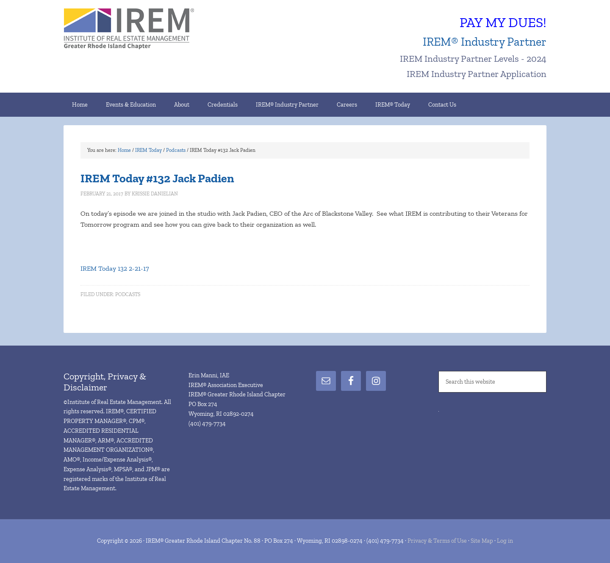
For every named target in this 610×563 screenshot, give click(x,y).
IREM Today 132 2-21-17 (114, 268)
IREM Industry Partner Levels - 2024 (473, 58)
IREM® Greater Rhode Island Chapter (136, 29)
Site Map (482, 540)
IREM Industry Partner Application (476, 74)
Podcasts (127, 294)
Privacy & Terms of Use (437, 540)
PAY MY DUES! (503, 22)
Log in (505, 540)
